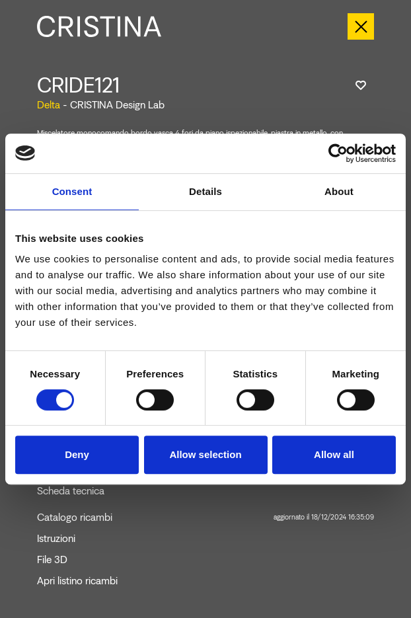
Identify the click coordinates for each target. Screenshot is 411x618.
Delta (48, 104)
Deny (77, 454)
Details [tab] (205, 191)
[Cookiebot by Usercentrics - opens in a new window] (338, 153)
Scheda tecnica (70, 491)
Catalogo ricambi (205, 517)
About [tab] (339, 191)
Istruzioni (56, 538)
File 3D (52, 560)
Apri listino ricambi (77, 581)
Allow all (334, 454)
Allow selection (205, 454)
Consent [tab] (72, 191)
